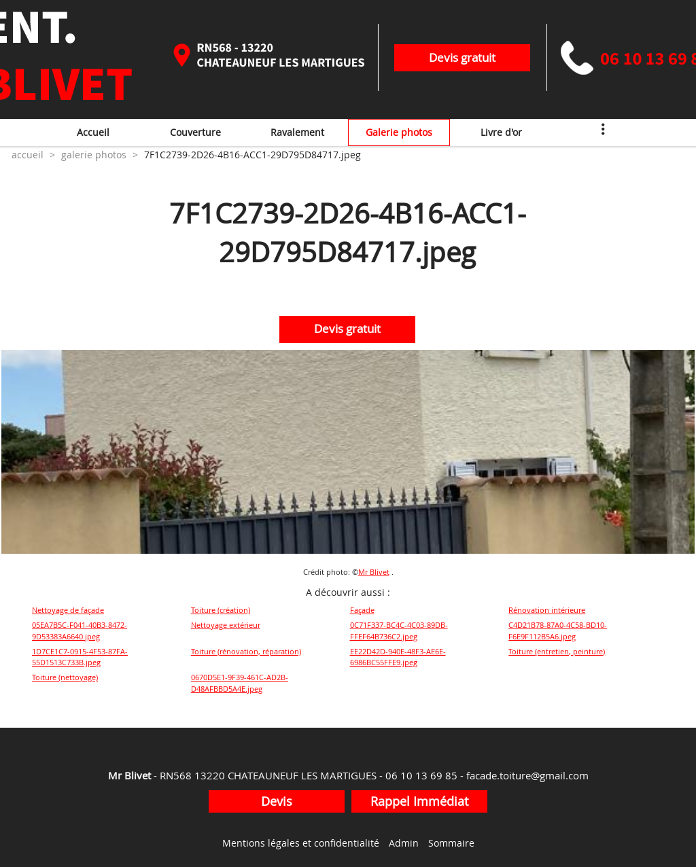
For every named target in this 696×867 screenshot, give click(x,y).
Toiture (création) (220, 610)
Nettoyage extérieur (225, 625)
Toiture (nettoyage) (65, 677)
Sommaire (451, 842)
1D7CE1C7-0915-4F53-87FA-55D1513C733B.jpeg (80, 657)
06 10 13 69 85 (421, 775)
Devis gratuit (462, 57)
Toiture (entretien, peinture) (556, 651)
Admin (404, 842)
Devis (276, 801)
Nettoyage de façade (68, 610)
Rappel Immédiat (419, 801)
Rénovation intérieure (546, 610)
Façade (362, 610)
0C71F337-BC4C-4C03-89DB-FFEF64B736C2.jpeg (399, 630)
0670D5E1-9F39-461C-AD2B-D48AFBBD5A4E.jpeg (239, 683)
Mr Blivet (373, 572)
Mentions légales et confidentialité (300, 842)
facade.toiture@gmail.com (527, 775)
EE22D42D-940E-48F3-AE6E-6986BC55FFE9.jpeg (398, 657)
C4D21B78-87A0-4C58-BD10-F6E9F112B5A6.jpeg (557, 630)
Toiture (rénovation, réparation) (246, 651)
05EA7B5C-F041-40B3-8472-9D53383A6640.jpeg (79, 630)
